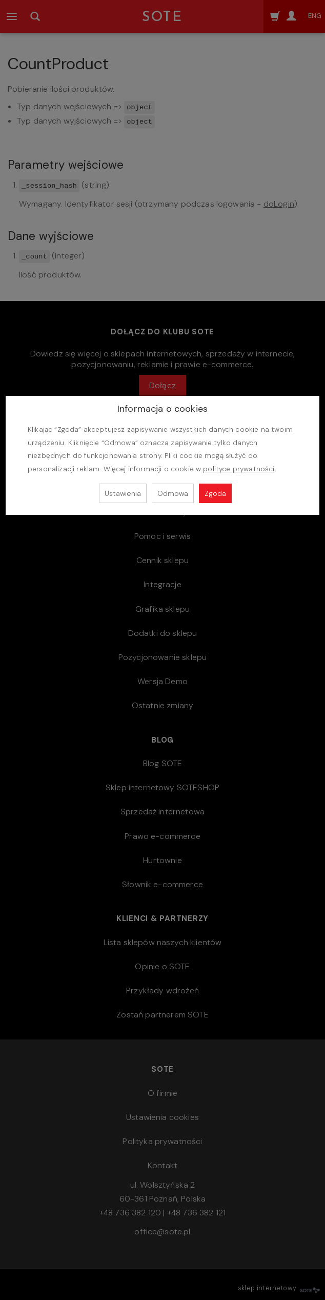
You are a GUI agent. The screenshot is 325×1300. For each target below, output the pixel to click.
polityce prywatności (238, 469)
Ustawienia (123, 493)
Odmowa (172, 493)
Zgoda (215, 493)
